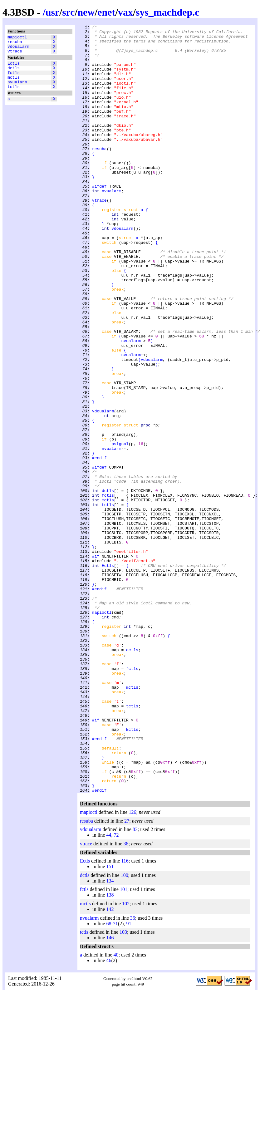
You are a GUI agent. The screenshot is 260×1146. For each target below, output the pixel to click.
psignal (120, 528)
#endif (99, 545)
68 (108, 1077)
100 (124, 1028)
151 (110, 1020)
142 (110, 1062)
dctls (13, 73)
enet (106, 12)
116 (124, 1014)
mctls (13, 84)
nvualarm (17, 90)
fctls (13, 79)
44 (108, 988)
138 (110, 1048)
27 (126, 974)
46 (108, 1114)
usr (52, 12)
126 (132, 965)
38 (126, 997)
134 (110, 1034)
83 (135, 983)
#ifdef (99, 219)
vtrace (14, 54)
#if (95, 663)
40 (116, 1108)
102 (126, 1057)
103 (123, 1085)
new (86, 12)
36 (132, 1071)
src (68, 12)
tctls (13, 96)
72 (116, 988)
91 (128, 1077)
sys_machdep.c (167, 12)
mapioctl (17, 38)
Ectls (13, 68)
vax (125, 12)
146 (110, 1091)
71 (115, 1077)
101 (123, 1042)
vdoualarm (18, 49)
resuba (14, 43)
